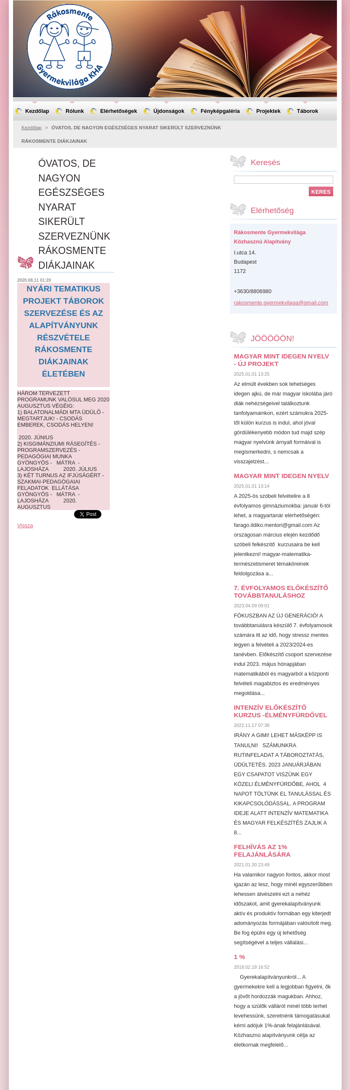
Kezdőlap (31, 127)
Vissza (25, 525)
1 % (239, 956)
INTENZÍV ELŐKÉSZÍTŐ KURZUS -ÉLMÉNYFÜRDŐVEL (280, 711)
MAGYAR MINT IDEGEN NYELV (281, 475)
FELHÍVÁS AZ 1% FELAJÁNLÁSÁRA (262, 850)
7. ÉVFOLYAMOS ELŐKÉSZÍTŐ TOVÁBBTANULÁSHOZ (281, 591)
